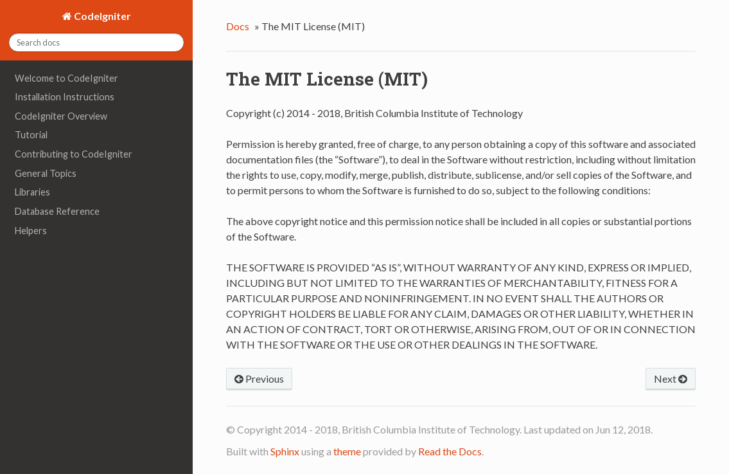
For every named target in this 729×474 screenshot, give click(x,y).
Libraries (32, 192)
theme (347, 451)
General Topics (45, 173)
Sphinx (284, 451)
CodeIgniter (101, 16)
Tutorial (31, 134)
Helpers (31, 230)
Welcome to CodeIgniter (66, 78)
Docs (237, 26)
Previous (259, 378)
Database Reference (57, 211)
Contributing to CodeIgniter (73, 154)
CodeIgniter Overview (61, 116)
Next (670, 378)
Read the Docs (450, 451)
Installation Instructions (64, 96)
